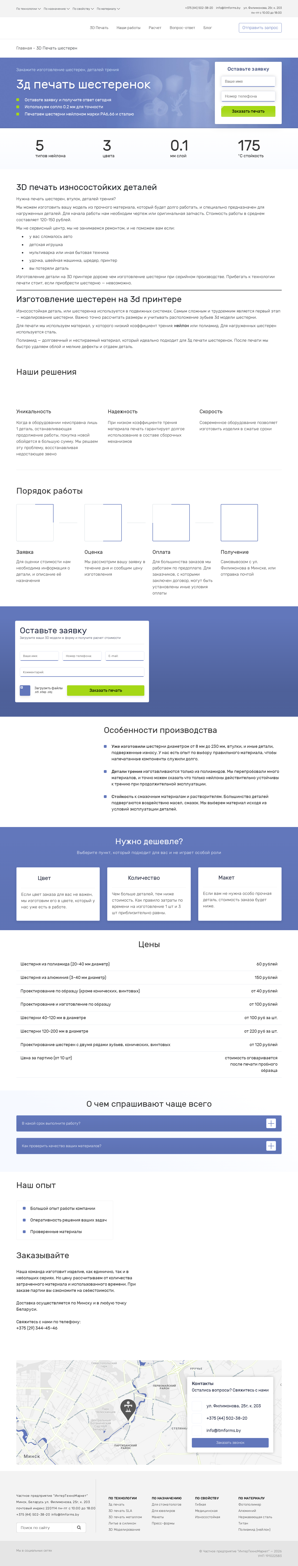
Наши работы (128, 28)
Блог (207, 28)
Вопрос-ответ (182, 28)
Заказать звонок (230, 1442)
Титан (243, 1523)
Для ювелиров (163, 1511)
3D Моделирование (124, 1530)
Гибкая (200, 1505)
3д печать (116, 1505)
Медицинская (206, 1511)
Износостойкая (207, 1517)
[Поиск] (79, 1527)
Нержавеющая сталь (255, 1517)
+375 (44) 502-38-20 (199, 8)
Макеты (158, 1517)
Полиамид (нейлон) (254, 1530)
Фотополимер (249, 1505)
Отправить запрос (260, 27)
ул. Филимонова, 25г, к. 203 (263, 8)
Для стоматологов (167, 1505)
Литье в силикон (122, 1523)
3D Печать (99, 28)
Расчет (155, 28)
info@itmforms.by (228, 8)
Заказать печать (248, 111)
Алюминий (247, 1511)
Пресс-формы (163, 1523)
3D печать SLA (120, 1511)
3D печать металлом (125, 1517)
